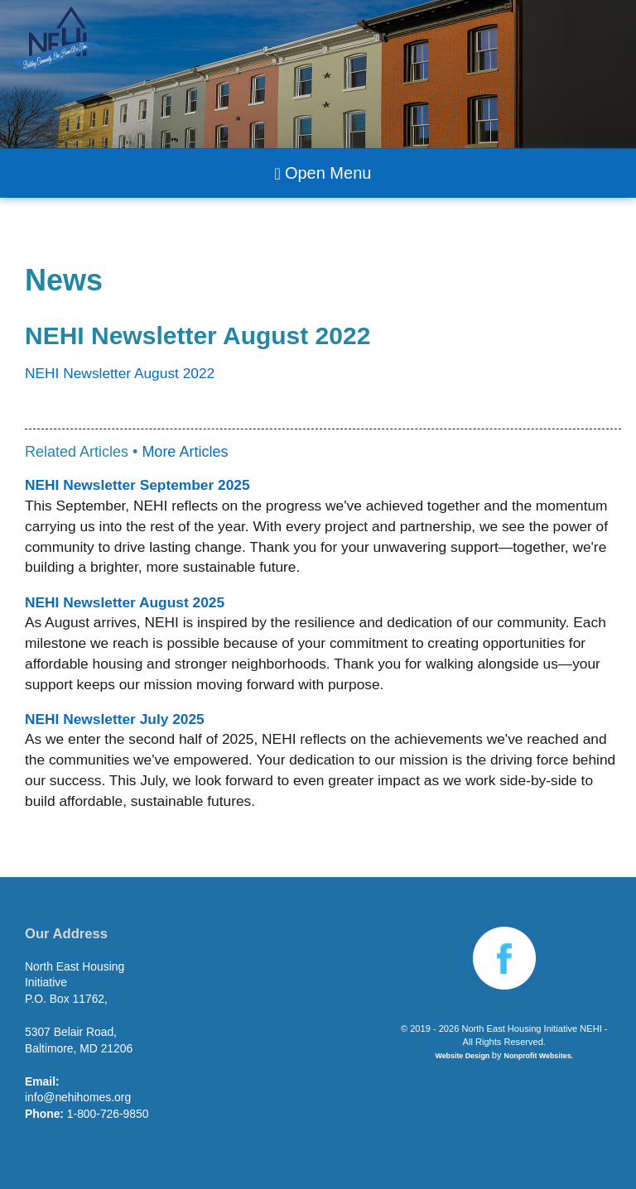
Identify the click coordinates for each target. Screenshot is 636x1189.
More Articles (185, 451)
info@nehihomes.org (78, 1097)
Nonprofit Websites (537, 1056)
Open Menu (323, 173)
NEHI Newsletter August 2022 (119, 373)
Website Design (463, 1056)
